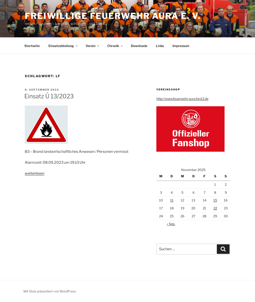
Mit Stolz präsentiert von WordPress (49, 291)
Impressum (180, 46)
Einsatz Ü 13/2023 (49, 96)
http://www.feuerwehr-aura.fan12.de (182, 99)
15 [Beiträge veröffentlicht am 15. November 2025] (215, 200)
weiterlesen (34, 173)
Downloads (139, 46)
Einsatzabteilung (63, 46)
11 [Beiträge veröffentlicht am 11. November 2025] (171, 200)
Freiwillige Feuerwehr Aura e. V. (113, 16)
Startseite (32, 46)
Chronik (115, 46)
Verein (93, 46)
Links (160, 46)
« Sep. (171, 224)
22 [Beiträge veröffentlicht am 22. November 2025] (215, 208)
